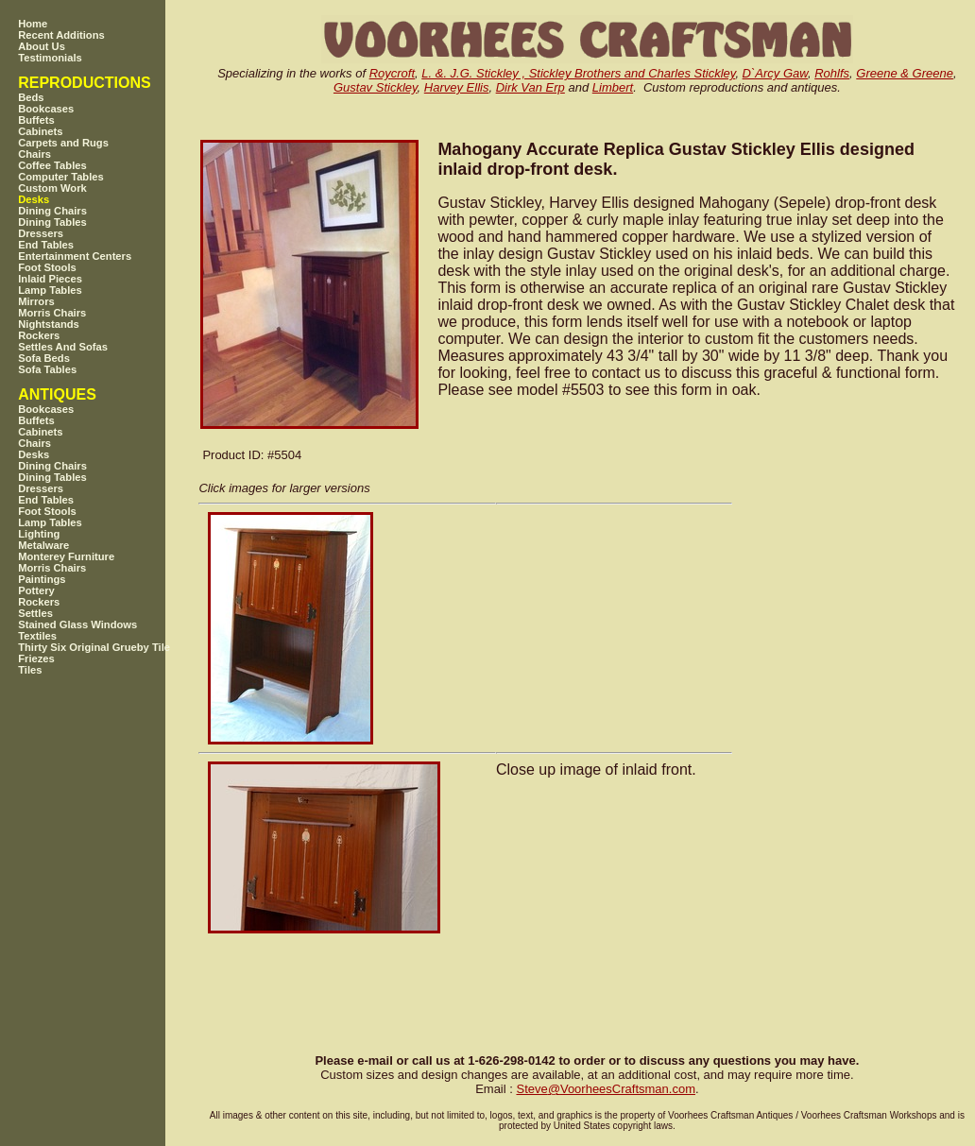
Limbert (612, 87)
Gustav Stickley (376, 87)
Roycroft (392, 73)
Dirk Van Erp (530, 87)
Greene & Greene (904, 73)
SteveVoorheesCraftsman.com (605, 1089)
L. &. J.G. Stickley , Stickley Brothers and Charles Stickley (578, 73)
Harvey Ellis (456, 87)
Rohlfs (831, 73)
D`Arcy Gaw (775, 73)
